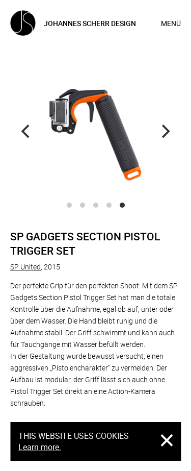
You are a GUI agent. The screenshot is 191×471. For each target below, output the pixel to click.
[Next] (164, 131)
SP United (25, 266)
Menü (171, 23)
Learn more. (39, 447)
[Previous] (26, 131)
